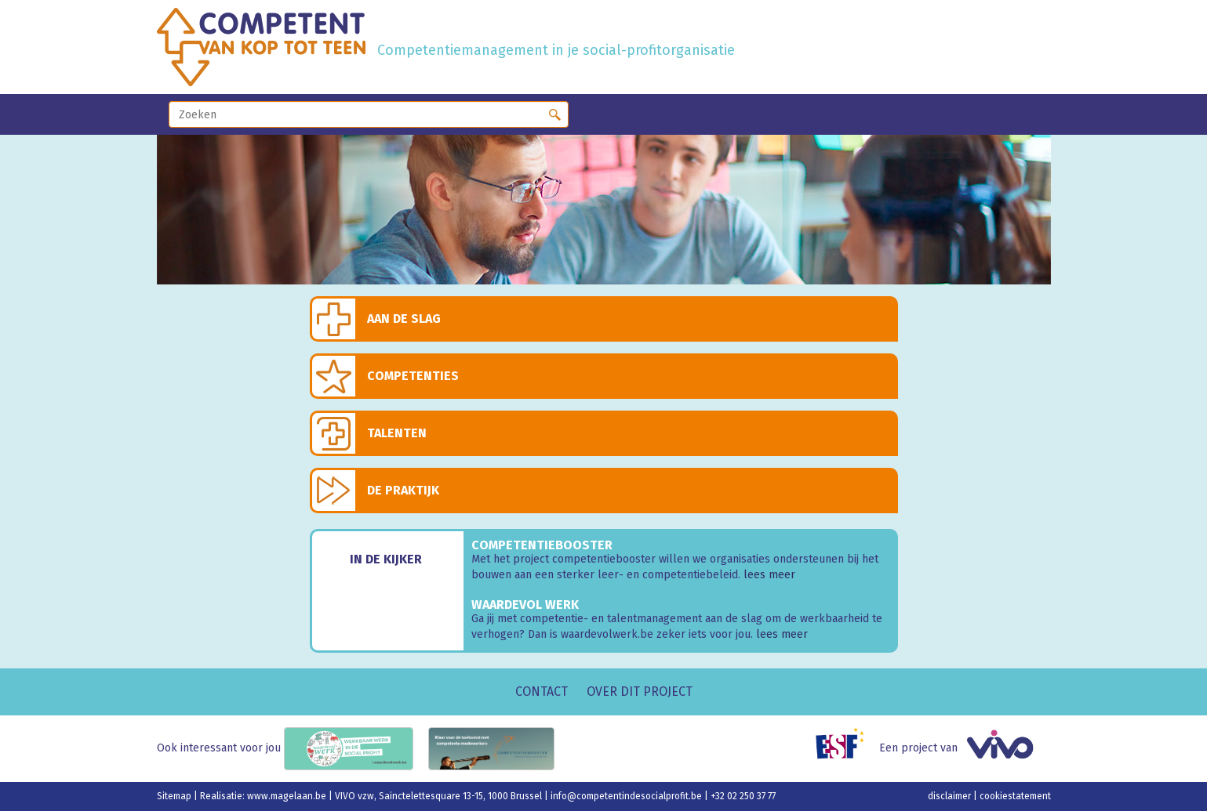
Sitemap (175, 796)
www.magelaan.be (288, 796)
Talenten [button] (397, 432)
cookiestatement (1015, 796)
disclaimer (950, 796)
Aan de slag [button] (404, 318)
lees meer (769, 574)
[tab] (604, 319)
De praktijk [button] (403, 490)
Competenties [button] (413, 375)
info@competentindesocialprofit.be (627, 796)
